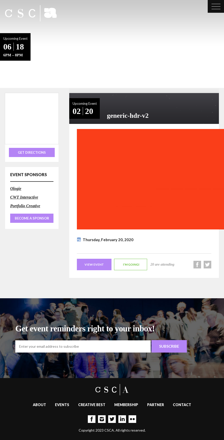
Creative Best (91, 405)
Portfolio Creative (25, 206)
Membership (126, 405)
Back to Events (46, 59)
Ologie (15, 188)
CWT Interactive (24, 197)
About (39, 405)
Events (62, 405)
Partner (155, 405)
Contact (182, 405)
